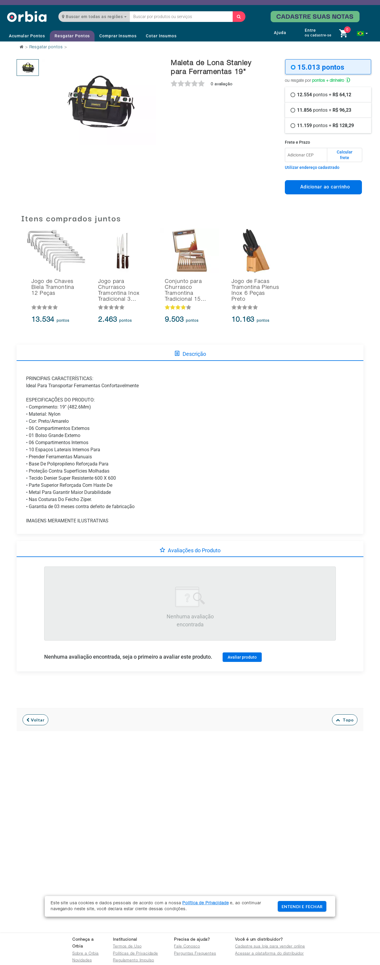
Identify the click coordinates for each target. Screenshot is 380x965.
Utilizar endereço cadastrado (312, 167)
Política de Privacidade (205, 903)
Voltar (35, 719)
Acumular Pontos (27, 35)
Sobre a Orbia (85, 954)
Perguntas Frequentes (195, 954)
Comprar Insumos (117, 35)
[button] (362, 33)
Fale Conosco (187, 947)
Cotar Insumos (161, 35)
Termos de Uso (127, 947)
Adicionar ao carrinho (323, 187)
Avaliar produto (242, 657)
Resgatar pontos (46, 47)
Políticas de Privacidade (135, 954)
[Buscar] (238, 16)
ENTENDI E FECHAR (302, 906)
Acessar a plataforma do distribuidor (269, 954)
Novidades (82, 961)
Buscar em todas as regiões (94, 16)
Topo (345, 719)
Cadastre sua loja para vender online (270, 947)
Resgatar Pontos (72, 35)
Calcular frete (344, 155)
